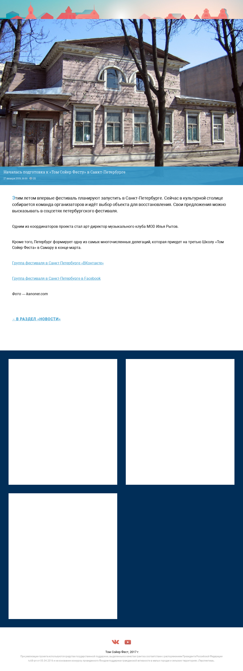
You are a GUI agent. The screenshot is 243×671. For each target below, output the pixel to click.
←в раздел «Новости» (36, 319)
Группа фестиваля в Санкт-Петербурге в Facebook (56, 278)
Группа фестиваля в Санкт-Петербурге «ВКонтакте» (58, 263)
